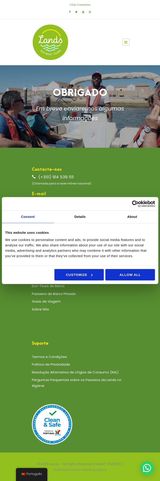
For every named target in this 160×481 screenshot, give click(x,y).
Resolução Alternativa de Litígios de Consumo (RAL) (75, 372)
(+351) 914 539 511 (56, 177)
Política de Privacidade (51, 364)
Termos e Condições (49, 356)
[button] (147, 468)
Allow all (130, 275)
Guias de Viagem (46, 301)
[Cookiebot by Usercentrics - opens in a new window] (135, 203)
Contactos (83, 4)
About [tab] (132, 217)
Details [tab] (80, 217)
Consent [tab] (28, 217)
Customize (79, 275)
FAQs (73, 4)
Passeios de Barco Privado (54, 293)
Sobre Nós (40, 309)
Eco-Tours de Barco (48, 286)
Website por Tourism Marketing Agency (80, 470)
